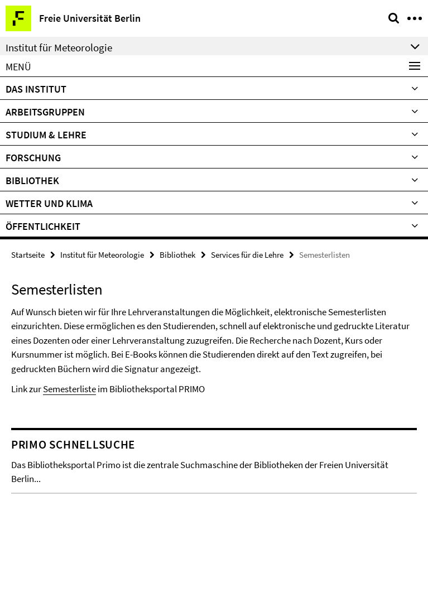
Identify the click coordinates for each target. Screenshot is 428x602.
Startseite (28, 254)
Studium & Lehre (46, 134)
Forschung (33, 157)
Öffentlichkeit (43, 226)
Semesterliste (69, 389)
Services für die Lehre (247, 254)
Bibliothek (32, 180)
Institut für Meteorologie (102, 254)
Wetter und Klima (49, 203)
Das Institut (36, 89)
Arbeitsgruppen (45, 111)
